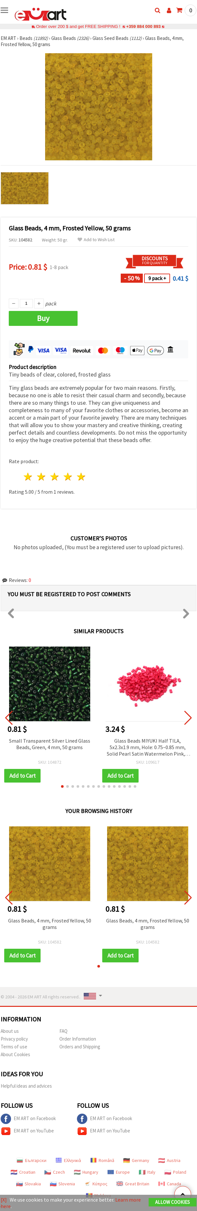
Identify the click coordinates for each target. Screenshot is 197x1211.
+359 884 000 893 (143, 26)
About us (10, 1031)
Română (102, 1160)
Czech (54, 1172)
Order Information (77, 1039)
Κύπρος (95, 1183)
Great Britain (133, 1183)
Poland (175, 1172)
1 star (28, 476)
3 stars (55, 476)
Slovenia (62, 1184)
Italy (147, 1172)
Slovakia (28, 1184)
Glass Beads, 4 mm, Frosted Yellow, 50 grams (49, 923)
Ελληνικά (68, 1160)
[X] (4, 1199)
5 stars (81, 476)
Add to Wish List (96, 239)
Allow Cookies (172, 1202)
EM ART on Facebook (28, 1119)
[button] (62, 786)
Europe (118, 1172)
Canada (169, 1183)
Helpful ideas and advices (26, 1086)
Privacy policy (14, 1039)
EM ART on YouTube (27, 1131)
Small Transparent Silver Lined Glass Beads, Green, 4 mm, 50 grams (49, 743)
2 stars (41, 476)
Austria (169, 1160)
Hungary (86, 1172)
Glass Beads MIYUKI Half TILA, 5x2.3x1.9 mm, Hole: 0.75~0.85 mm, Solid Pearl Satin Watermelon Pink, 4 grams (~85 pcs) (148, 747)
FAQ (63, 1031)
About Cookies (15, 1054)
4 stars (68, 476)
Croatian (23, 1172)
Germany (136, 1160)
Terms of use (14, 1047)
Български (31, 1160)
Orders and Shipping (79, 1047)
